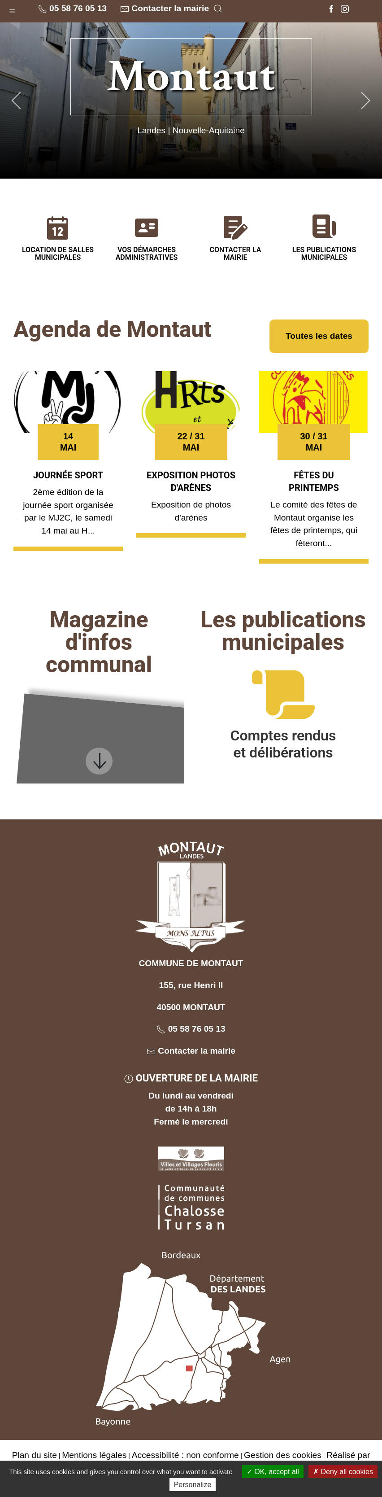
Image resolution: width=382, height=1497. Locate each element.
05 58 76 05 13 (72, 8)
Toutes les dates (319, 336)
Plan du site (34, 1455)
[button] (12, 9)
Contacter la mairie (164, 8)
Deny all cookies (343, 1471)
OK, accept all (273, 1471)
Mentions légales (94, 1455)
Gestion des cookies (282, 1455)
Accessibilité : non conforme (185, 1455)
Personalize (193, 1484)
